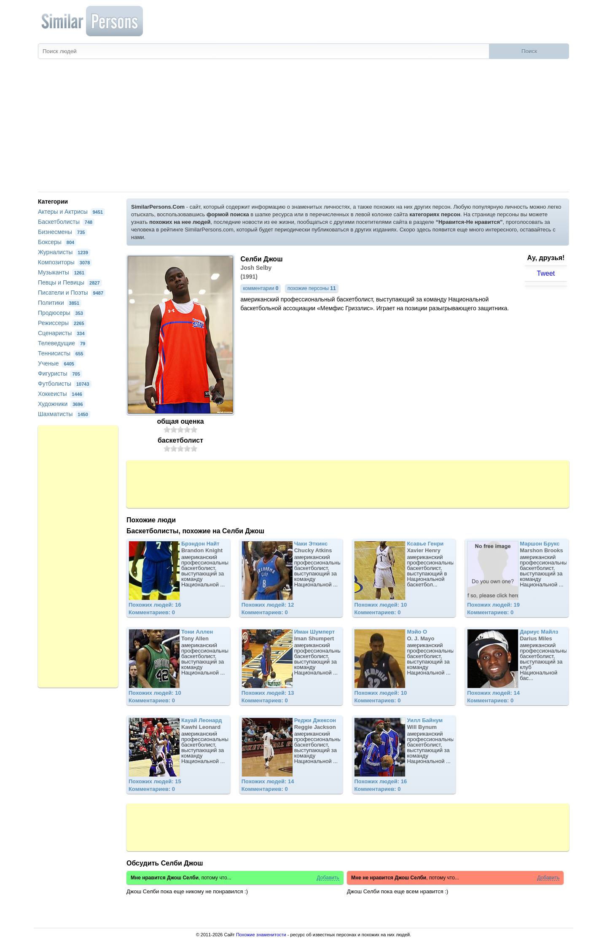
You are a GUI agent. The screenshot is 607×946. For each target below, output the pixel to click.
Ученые (57, 363)
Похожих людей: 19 (493, 604)
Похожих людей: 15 (155, 781)
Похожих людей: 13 (268, 693)
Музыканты (62, 272)
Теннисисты (61, 353)
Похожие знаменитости (261, 934)
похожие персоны (311, 288)
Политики (59, 302)
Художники (61, 403)
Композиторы (65, 262)
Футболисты (64, 383)
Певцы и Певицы (70, 282)
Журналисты (64, 252)
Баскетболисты (66, 221)
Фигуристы (60, 373)
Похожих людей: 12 (268, 604)
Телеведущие (62, 343)
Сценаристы (62, 333)
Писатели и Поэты (71, 292)
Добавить (328, 878)
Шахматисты (64, 414)
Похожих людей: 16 (155, 604)
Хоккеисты (61, 393)
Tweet (546, 273)
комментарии (260, 288)
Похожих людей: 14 (493, 693)
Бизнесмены (62, 231)
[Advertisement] (303, 129)
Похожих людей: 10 (380, 604)
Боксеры (57, 242)
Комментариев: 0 (152, 612)
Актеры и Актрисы (71, 211)
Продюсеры (61, 312)
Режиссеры (62, 323)
